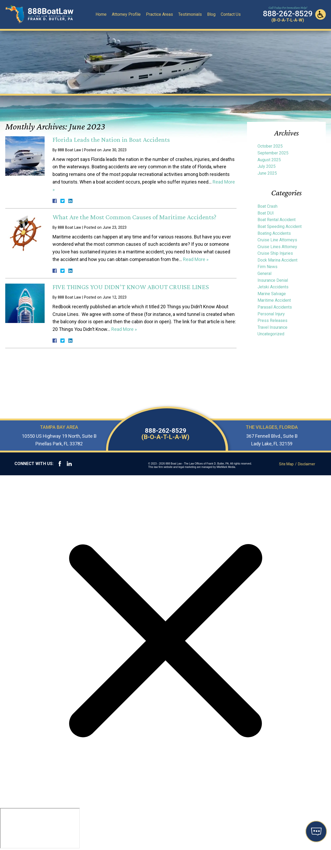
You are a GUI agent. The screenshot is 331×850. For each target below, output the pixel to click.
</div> (40, 828)
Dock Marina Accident (277, 260)
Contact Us (231, 14)
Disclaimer (306, 464)
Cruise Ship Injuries (275, 253)
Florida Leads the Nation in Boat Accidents (111, 139)
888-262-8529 (165, 433)
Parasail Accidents (275, 307)
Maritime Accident (274, 300)
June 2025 (267, 173)
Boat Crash (267, 206)
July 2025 (267, 166)
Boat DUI (266, 213)
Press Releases (272, 320)
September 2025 (273, 152)
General (264, 273)
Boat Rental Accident (277, 219)
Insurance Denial (273, 280)
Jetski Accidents (273, 286)
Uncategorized (271, 333)
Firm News (267, 266)
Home (101, 14)
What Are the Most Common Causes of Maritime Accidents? (134, 217)
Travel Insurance (272, 327)
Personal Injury (271, 313)
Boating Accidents (274, 233)
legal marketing (187, 467)
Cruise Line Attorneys (277, 239)
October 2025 (270, 146)
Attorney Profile (126, 14)
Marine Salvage (272, 293)
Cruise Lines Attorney (277, 246)
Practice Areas (159, 14)
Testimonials (190, 14)
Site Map (286, 464)
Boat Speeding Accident (280, 226)
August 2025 (269, 159)
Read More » (195, 259)
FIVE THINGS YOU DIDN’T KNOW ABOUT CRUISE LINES (130, 287)
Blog (211, 14)
